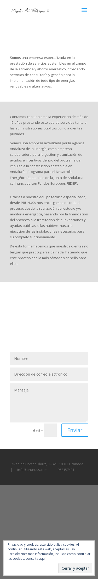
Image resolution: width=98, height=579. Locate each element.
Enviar (75, 430)
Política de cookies (61, 558)
